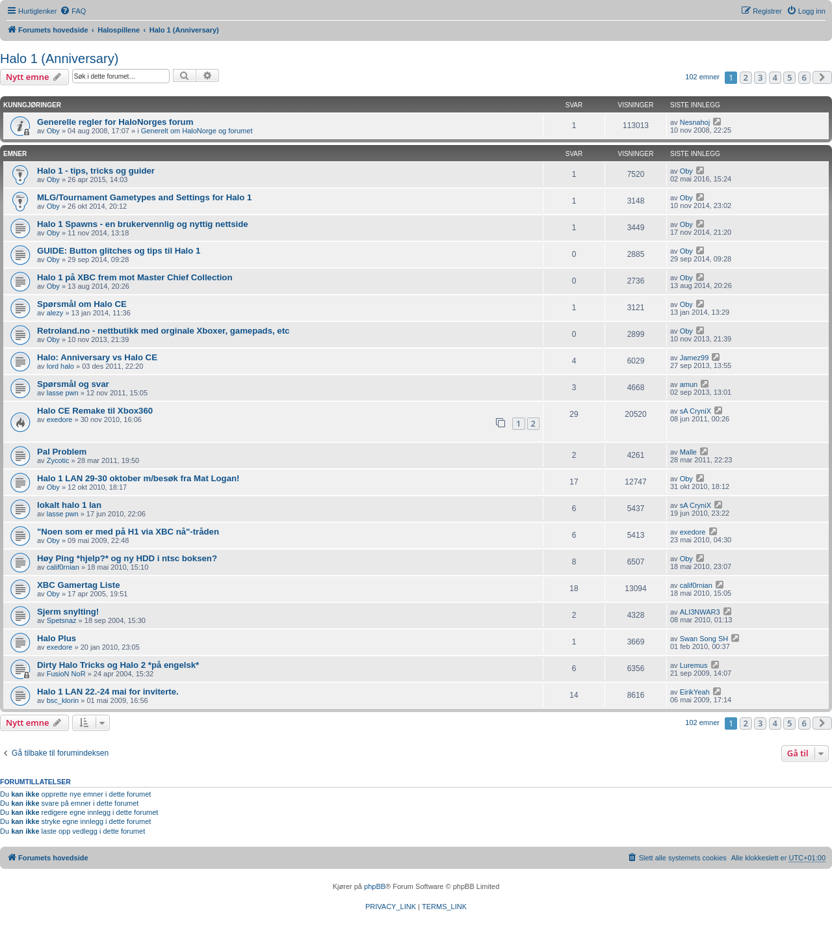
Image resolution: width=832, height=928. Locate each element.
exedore (60, 419)
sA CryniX (695, 411)
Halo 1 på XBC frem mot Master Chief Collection (134, 277)
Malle (688, 452)
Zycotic (58, 460)
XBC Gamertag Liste (78, 585)
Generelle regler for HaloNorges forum (115, 122)
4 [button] (775, 77)
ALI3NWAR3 (700, 612)
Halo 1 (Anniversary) (59, 58)
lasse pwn (63, 393)
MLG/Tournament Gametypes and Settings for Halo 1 (144, 197)
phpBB (374, 886)
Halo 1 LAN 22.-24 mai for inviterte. (108, 691)
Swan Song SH (704, 639)
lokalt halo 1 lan (69, 505)
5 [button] (789, 77)
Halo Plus (56, 638)
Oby (53, 131)
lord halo (60, 366)
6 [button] (804, 77)
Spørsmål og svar (73, 384)
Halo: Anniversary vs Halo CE (97, 357)
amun (689, 384)
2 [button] (746, 77)
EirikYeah (695, 692)
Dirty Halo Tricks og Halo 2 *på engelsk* (118, 665)
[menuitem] (73, 11)
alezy (55, 313)
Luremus (694, 665)
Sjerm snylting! (68, 611)
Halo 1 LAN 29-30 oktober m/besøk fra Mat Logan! (138, 478)
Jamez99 (694, 358)
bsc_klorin (63, 700)
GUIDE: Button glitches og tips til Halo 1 (118, 251)
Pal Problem (61, 452)
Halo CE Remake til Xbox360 (95, 411)
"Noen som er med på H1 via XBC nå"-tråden (128, 532)
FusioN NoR (66, 674)
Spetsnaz (62, 620)
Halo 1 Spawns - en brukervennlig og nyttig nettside (142, 224)
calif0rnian (63, 567)
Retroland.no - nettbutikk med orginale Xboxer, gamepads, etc (163, 331)
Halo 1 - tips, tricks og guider (96, 171)
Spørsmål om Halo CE (82, 304)
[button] (822, 77)
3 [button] (760, 77)
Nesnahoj (695, 122)
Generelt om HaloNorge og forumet (197, 131)
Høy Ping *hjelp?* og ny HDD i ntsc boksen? (127, 558)
